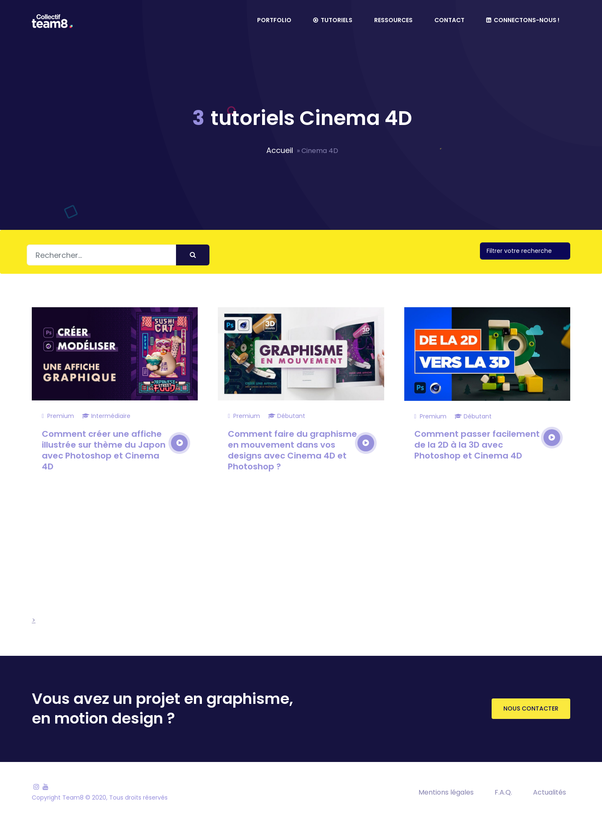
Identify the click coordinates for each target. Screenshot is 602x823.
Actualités (549, 792)
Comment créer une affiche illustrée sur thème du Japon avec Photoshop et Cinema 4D (104, 450)
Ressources (393, 20)
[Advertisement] (286, 563)
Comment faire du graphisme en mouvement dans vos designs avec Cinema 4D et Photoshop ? (292, 450)
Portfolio (274, 20)
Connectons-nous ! (522, 20)
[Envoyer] (192, 255)
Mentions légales (446, 792)
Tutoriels (332, 20)
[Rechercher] (118, 255)
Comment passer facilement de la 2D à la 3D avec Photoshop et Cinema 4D (477, 444)
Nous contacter (531, 708)
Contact (449, 20)
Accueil (279, 150)
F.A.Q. (503, 792)
